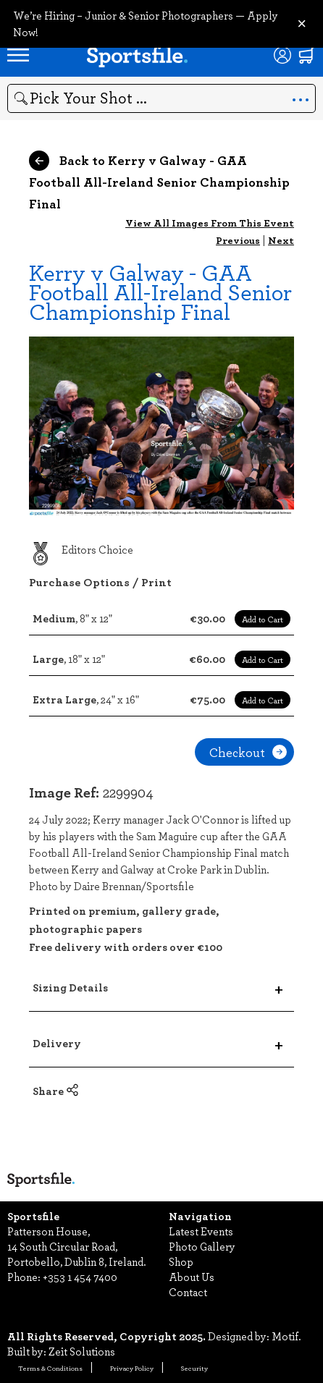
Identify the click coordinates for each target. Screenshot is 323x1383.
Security (194, 1368)
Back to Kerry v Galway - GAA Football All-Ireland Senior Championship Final (159, 182)
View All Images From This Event (209, 222)
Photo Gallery (202, 1246)
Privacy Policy (132, 1368)
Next (281, 240)
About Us (191, 1276)
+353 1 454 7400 (80, 1276)
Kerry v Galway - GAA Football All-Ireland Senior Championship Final (160, 291)
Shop (181, 1261)
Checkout (248, 752)
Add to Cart (262, 619)
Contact (188, 1292)
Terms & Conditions (50, 1368)
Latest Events (201, 1231)
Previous (238, 240)
